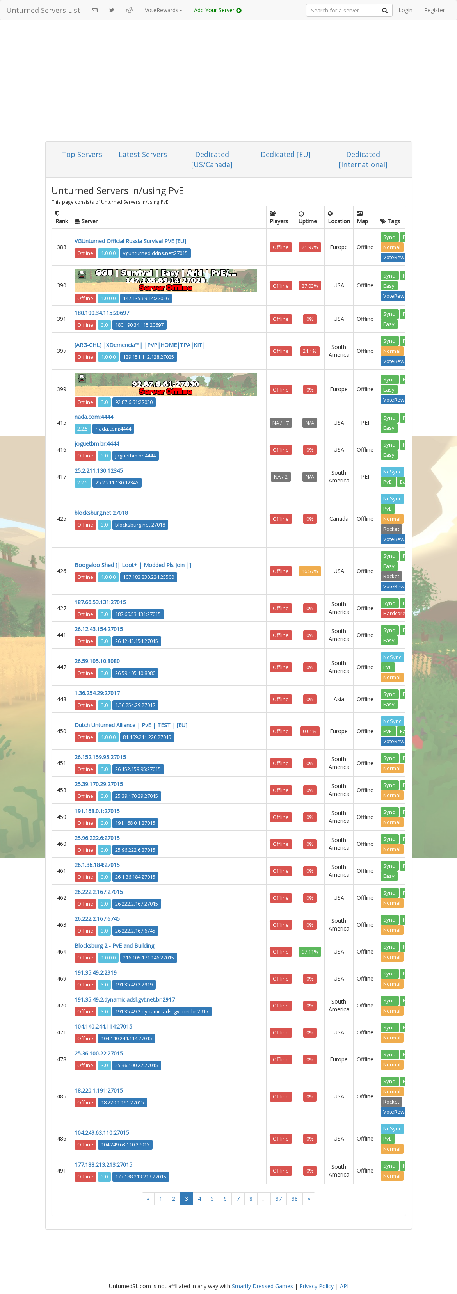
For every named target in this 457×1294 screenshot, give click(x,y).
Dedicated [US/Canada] (212, 159)
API (344, 1286)
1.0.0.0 (108, 252)
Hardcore (394, 613)
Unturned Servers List (43, 10)
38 (295, 1198)
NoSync (392, 471)
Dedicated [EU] (286, 154)
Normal (391, 247)
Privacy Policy (316, 1286)
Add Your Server (218, 10)
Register (434, 10)
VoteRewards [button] (163, 10)
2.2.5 (82, 428)
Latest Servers (143, 154)
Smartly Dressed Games (262, 1286)
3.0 (104, 324)
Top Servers (82, 154)
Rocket (391, 528)
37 (279, 1198)
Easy (389, 285)
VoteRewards (399, 257)
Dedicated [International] (363, 159)
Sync (389, 236)
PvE (388, 481)
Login (405, 10)
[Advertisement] (228, 82)
